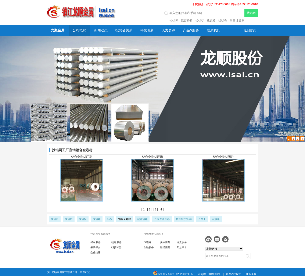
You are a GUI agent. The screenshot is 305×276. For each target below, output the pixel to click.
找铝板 (82, 219)
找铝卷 (222, 20)
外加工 (202, 219)
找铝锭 (199, 20)
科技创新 (147, 30)
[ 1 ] (143, 209)
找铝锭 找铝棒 (184, 219)
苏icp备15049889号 (209, 274)
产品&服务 (191, 30)
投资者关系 (123, 30)
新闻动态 (101, 30)
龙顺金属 (57, 30)
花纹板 (216, 219)
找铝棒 (211, 20)
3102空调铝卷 (162, 219)
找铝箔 (54, 219)
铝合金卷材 (124, 219)
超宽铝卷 (142, 219)
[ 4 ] (161, 209)
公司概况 (79, 30)
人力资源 (168, 30)
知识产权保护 (233, 274)
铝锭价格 (187, 20)
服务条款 (251, 274)
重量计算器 (237, 20)
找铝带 (68, 219)
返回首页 (250, 30)
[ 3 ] (155, 209)
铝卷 (109, 219)
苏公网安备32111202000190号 (173, 274)
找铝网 (173, 20)
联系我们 (213, 30)
